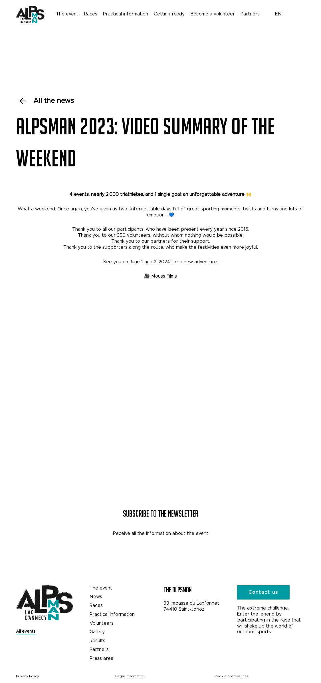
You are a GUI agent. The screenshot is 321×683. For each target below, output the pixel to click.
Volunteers (102, 623)
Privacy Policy (27, 676)
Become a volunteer (212, 14)
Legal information (130, 676)
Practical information (125, 14)
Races (90, 14)
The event (67, 14)
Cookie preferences (231, 676)
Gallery (97, 631)
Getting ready (169, 14)
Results (97, 640)
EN (278, 14)
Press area (101, 658)
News (96, 596)
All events (25, 631)
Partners (250, 14)
